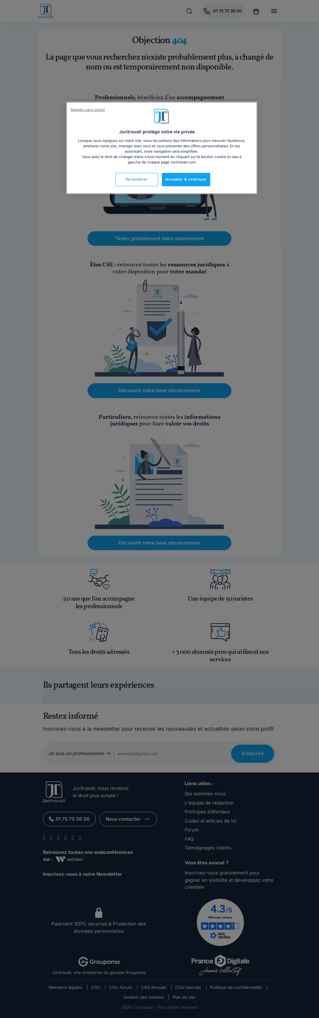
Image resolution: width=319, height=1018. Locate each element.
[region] (161, 148)
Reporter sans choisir (88, 110)
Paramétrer (137, 179)
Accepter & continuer (186, 179)
